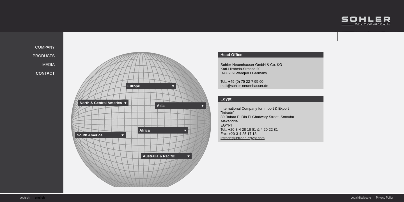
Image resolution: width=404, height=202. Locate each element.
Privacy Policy (384, 197)
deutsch (24, 197)
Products (44, 56)
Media (48, 64)
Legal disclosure (361, 197)
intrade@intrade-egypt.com (243, 138)
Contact (45, 73)
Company (45, 47)
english (40, 197)
